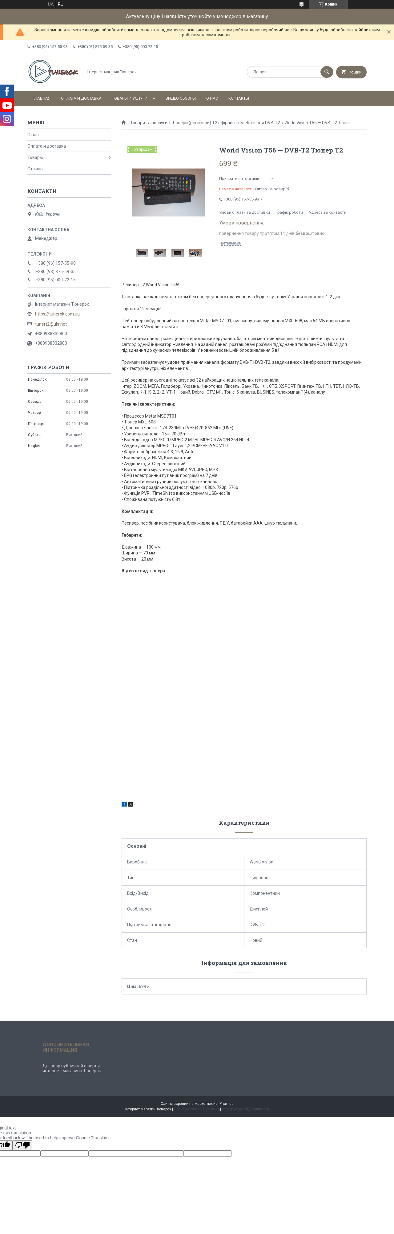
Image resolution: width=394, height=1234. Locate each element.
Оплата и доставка (81, 98)
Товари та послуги (148, 122)
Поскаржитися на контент (196, 1109)
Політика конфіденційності (245, 1109)
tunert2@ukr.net (51, 324)
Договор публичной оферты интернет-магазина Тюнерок (71, 1068)
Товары (35, 157)
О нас (212, 98)
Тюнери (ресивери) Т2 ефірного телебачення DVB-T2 (226, 122)
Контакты (238, 98)
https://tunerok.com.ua (57, 313)
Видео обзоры (181, 98)
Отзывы (35, 168)
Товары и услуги (129, 98)
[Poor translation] (22, 1145)
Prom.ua (226, 1103)
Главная (41, 98)
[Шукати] (326, 72)
